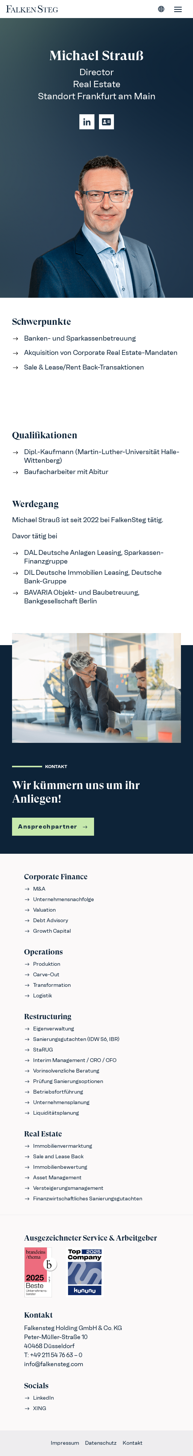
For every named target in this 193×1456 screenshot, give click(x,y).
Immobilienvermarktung (58, 1146)
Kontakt (133, 1443)
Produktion (42, 964)
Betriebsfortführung (53, 1092)
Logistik (38, 995)
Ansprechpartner (53, 826)
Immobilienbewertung (55, 1167)
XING (35, 1408)
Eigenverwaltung (49, 1029)
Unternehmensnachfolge (59, 899)
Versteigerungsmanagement (63, 1188)
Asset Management (53, 1177)
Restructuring (47, 1016)
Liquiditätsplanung (51, 1113)
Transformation (47, 985)
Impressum (65, 1443)
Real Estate (43, 1134)
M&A (35, 889)
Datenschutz (101, 1443)
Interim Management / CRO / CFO (70, 1060)
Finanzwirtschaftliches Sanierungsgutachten (83, 1198)
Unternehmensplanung (57, 1102)
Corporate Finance (56, 877)
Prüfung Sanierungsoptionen (63, 1081)
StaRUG (38, 1050)
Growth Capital (47, 931)
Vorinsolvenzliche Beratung (61, 1071)
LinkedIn (39, 1398)
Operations (43, 952)
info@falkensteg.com (53, 1364)
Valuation (40, 910)
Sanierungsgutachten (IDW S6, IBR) (71, 1039)
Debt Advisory (46, 920)
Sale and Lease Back (54, 1156)
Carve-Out (41, 974)
